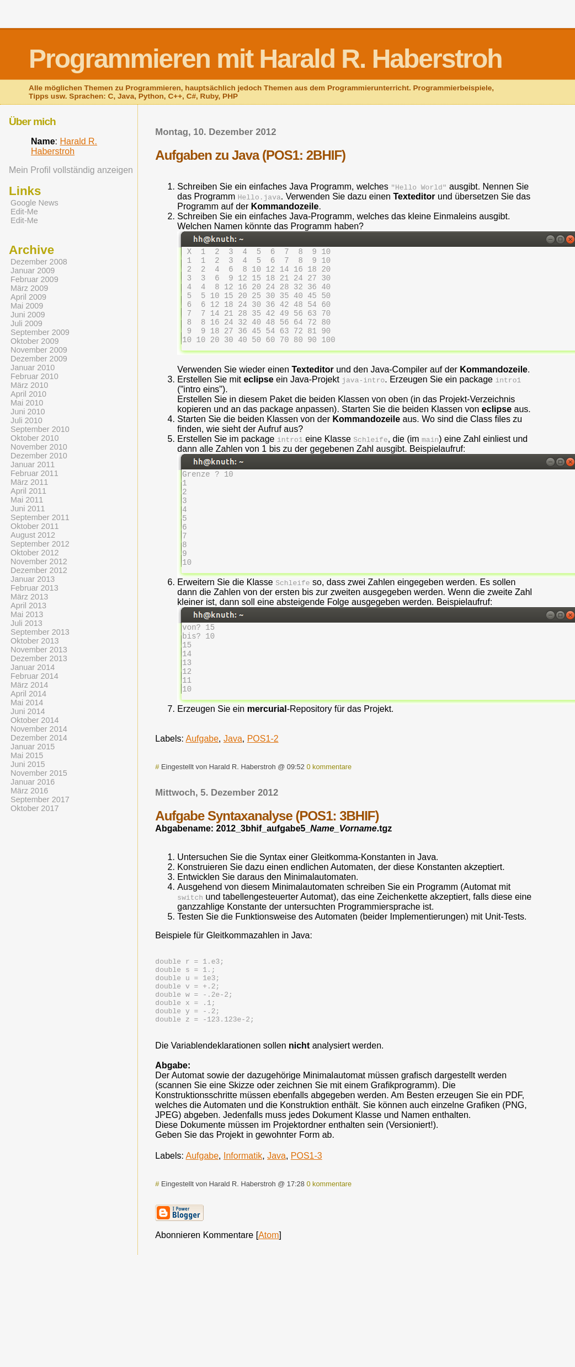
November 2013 (38, 649)
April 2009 (28, 297)
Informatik (242, 1218)
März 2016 (29, 790)
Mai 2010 (26, 402)
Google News (34, 202)
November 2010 (38, 446)
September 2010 (40, 429)
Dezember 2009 (38, 358)
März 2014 (29, 684)
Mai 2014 (26, 702)
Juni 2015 (27, 764)
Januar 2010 (32, 367)
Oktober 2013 (34, 640)
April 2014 (28, 693)
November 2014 (38, 729)
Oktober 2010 (34, 438)
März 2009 (29, 288)
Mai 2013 (26, 614)
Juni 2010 (27, 411)
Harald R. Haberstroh (64, 146)
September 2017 (40, 799)
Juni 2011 (27, 508)
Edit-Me (24, 211)
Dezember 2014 (38, 737)
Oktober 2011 (34, 526)
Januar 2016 (32, 781)
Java (232, 788)
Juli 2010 (26, 420)
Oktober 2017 (34, 808)
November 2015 (38, 773)
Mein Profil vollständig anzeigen (71, 170)
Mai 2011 (26, 499)
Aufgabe (202, 788)
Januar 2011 (32, 464)
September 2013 (40, 632)
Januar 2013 (32, 579)
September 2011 (40, 517)
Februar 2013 (34, 587)
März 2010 (29, 385)
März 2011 (29, 482)
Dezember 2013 (38, 658)
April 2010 (28, 394)
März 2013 (29, 596)
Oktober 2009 (34, 341)
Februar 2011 (34, 473)
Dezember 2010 (38, 455)
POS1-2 (263, 788)
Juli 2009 (26, 323)
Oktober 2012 (34, 552)
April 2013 (28, 605)
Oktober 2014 (34, 720)
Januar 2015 (32, 746)
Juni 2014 (27, 711)
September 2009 (40, 332)
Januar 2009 (32, 270)
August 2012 (32, 535)
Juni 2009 (27, 314)
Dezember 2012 (38, 570)
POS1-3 (306, 1218)
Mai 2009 (26, 305)
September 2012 (40, 543)
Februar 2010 (34, 376)
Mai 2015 (26, 755)
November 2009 (38, 349)
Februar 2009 (34, 279)
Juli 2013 (26, 623)
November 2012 (38, 561)
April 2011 (28, 491)
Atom (268, 1298)
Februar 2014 (34, 676)
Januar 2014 (32, 667)
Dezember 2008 (38, 261)
